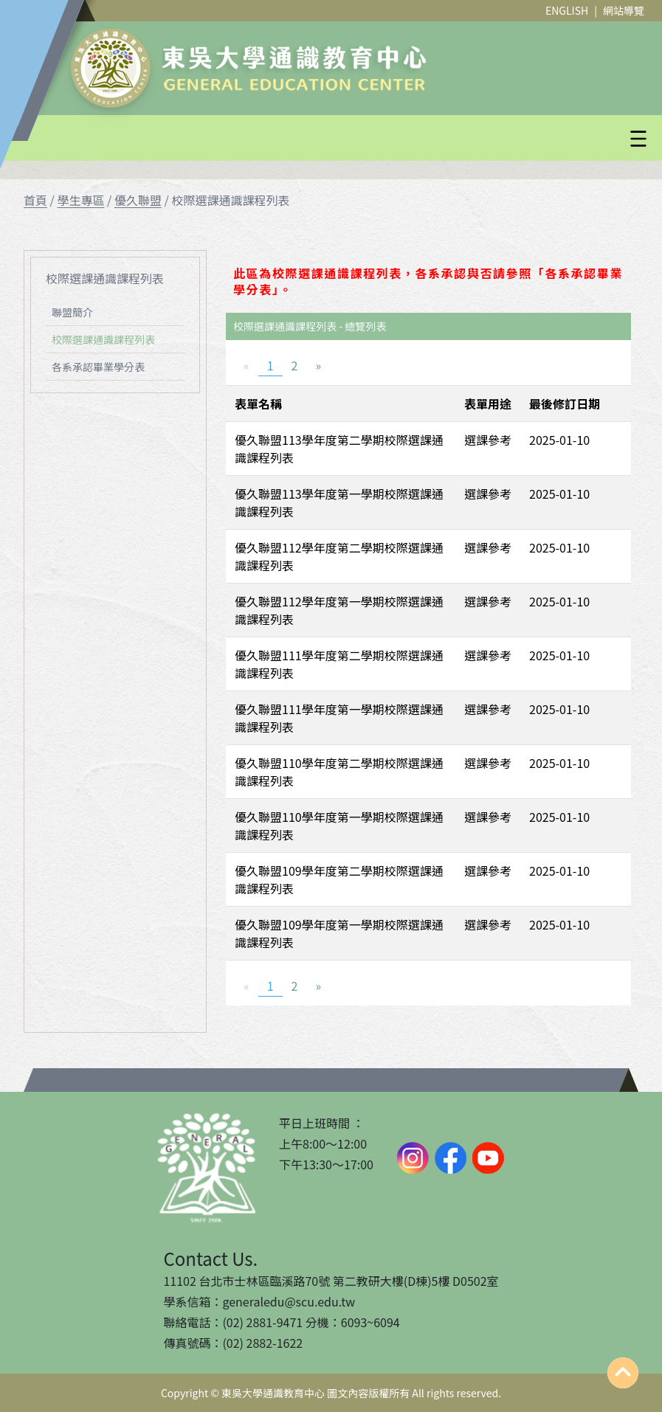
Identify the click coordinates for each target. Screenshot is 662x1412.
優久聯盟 (138, 200)
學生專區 (80, 200)
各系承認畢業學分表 (98, 366)
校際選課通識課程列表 (103, 339)
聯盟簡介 (72, 312)
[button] (366, 138)
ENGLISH (566, 10)
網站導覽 (623, 10)
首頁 (35, 200)
